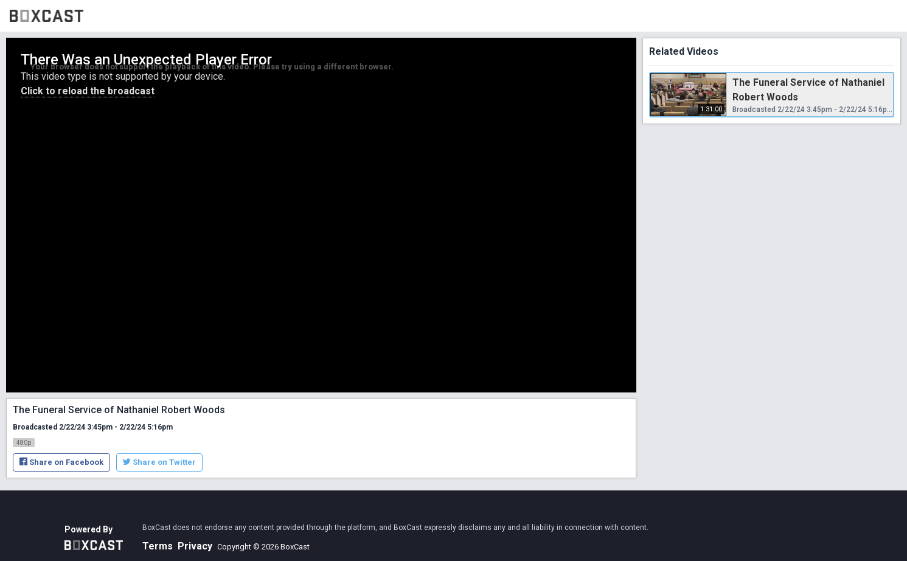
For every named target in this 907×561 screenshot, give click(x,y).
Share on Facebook (61, 462)
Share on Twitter (159, 462)
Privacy (195, 546)
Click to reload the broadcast (88, 91)
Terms (157, 546)
